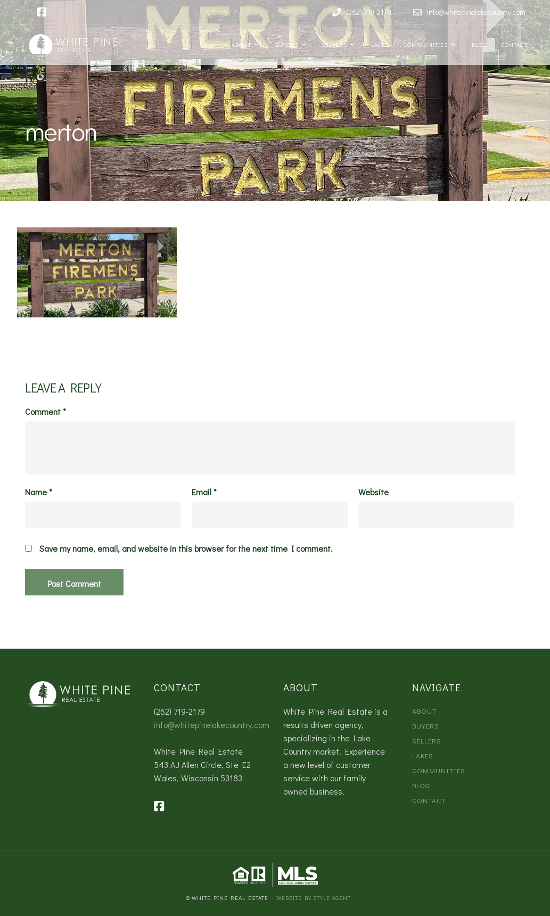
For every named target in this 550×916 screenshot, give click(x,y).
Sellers (333, 44)
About (240, 44)
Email (204, 492)
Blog (478, 44)
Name (38, 492)
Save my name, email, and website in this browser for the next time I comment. (186, 548)
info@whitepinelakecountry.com (211, 724)
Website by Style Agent (313, 898)
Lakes (378, 44)
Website (373, 492)
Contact (513, 44)
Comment (45, 411)
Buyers (286, 44)
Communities (425, 44)
